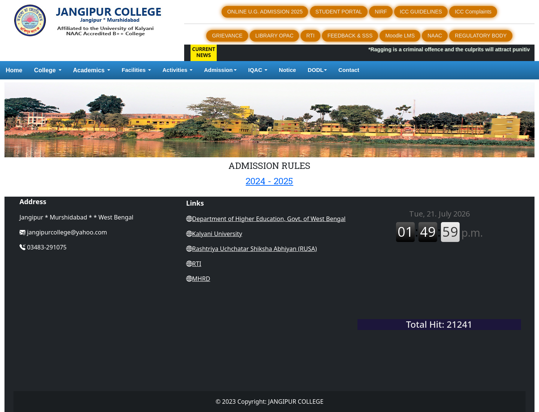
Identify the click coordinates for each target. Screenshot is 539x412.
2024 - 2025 (269, 181)
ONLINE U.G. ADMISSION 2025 (265, 12)
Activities (175, 70)
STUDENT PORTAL (339, 12)
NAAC (434, 36)
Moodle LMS (400, 36)
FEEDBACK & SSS (350, 36)
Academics (89, 70)
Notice (287, 70)
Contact (349, 70)
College (45, 70)
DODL (316, 70)
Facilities (134, 70)
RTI (310, 36)
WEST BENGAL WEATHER (439, 285)
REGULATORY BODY (480, 36)
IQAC (255, 70)
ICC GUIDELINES (421, 12)
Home (14, 70)
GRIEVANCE (227, 36)
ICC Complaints (473, 12)
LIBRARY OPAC (274, 36)
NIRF (381, 12)
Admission (218, 70)
